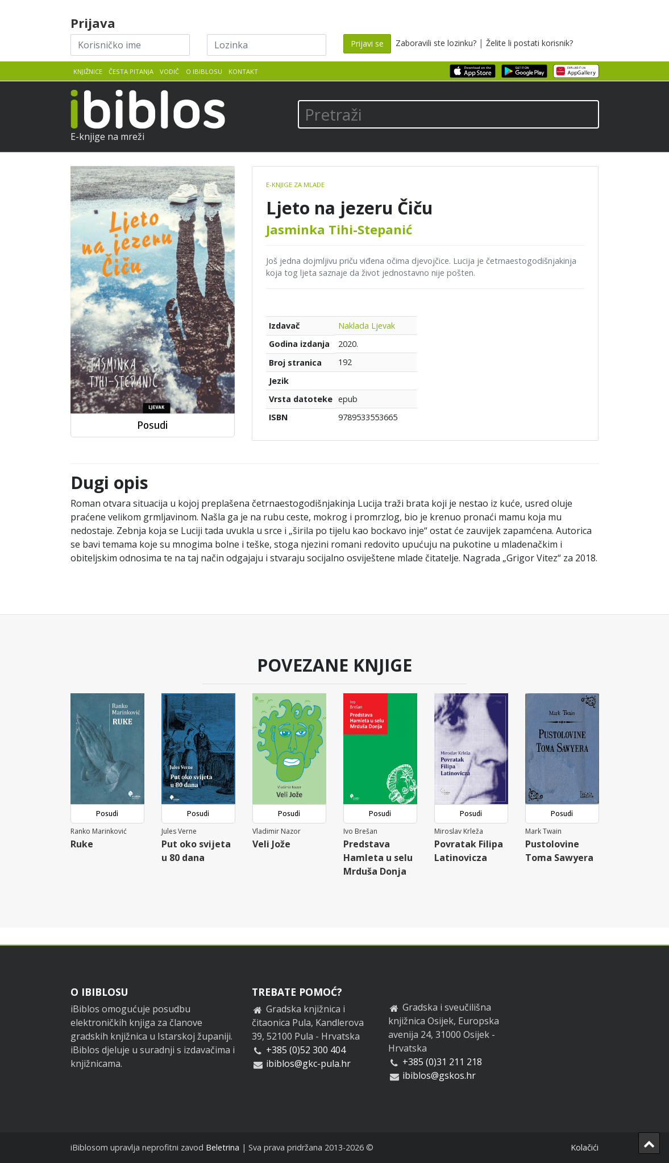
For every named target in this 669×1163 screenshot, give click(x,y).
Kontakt (243, 71)
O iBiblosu (204, 71)
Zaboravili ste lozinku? (436, 43)
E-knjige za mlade (295, 184)
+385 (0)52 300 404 (306, 1050)
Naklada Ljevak (366, 325)
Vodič (169, 71)
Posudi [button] (152, 425)
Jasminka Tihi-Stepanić (339, 229)
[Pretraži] (448, 114)
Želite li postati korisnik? (529, 43)
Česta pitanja (131, 71)
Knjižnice (87, 71)
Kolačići (585, 1147)
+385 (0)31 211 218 (442, 1062)
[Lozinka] (266, 45)
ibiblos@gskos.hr (439, 1075)
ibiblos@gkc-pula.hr (308, 1063)
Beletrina (222, 1147)
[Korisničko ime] (130, 45)
